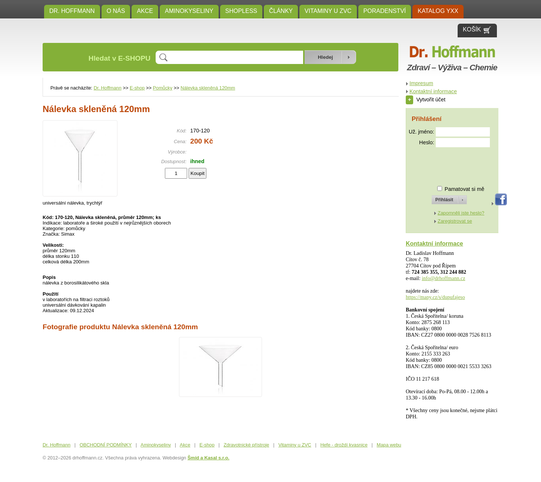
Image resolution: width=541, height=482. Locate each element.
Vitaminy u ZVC (328, 11)
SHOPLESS (241, 11)
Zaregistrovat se (455, 221)
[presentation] (442, 163)
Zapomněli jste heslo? (461, 213)
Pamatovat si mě (464, 189)
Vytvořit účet (425, 99)
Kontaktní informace (433, 91)
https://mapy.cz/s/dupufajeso (435, 297)
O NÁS (116, 11)
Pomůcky (163, 88)
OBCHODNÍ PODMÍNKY (106, 445)
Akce (145, 11)
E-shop (137, 88)
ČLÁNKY (281, 11)
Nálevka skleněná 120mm (207, 88)
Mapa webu (389, 445)
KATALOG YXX (438, 11)
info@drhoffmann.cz (443, 278)
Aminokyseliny (189, 11)
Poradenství (385, 11)
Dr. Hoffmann (72, 11)
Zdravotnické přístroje (246, 445)
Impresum (421, 83)
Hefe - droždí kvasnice (344, 445)
